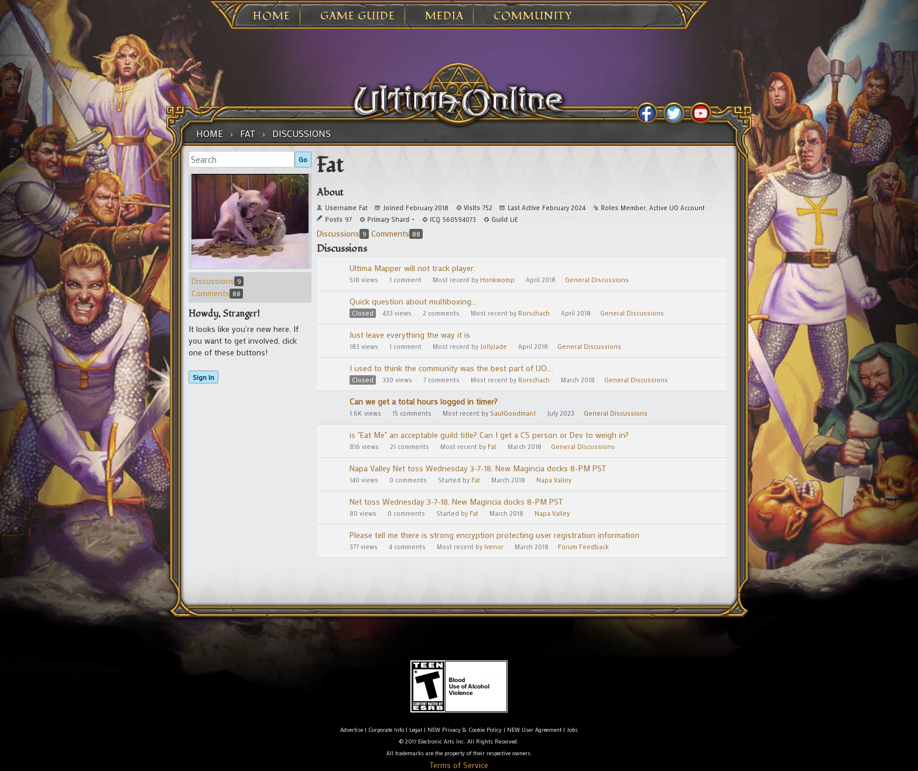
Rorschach (534, 313)
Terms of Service (459, 764)
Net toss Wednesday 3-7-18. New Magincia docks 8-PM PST (456, 501)
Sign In (203, 377)
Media (444, 16)
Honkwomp (497, 280)
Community (533, 16)
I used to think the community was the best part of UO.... (451, 367)
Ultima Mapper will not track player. (412, 267)
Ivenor (493, 547)
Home (271, 16)
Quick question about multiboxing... (413, 301)
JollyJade (493, 346)
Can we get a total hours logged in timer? (424, 401)
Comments (217, 293)
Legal (415, 730)
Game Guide (357, 16)
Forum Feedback (583, 547)
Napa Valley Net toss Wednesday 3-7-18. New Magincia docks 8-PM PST (478, 468)
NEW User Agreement (534, 730)
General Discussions (597, 280)
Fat (492, 447)
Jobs (572, 730)
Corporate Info (386, 730)
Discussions (217, 280)
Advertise (351, 730)
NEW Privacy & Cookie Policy (464, 730)
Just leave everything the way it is (410, 334)
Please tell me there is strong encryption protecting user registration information (494, 534)
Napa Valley (553, 480)
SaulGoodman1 (513, 413)
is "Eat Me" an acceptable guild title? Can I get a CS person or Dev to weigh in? (489, 434)
